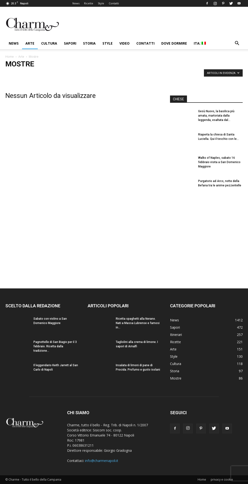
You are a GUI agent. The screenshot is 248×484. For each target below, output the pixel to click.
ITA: (200, 43)
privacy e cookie (222, 479)
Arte (29, 43)
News (75, 3)
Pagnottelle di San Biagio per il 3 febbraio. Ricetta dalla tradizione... (55, 346)
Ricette (88, 3)
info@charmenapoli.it (101, 460)
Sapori (70, 43)
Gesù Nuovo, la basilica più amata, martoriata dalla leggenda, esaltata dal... (216, 116)
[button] (237, 43)
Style (101, 3)
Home (9, 57)
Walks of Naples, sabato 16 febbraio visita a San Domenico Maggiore (219, 162)
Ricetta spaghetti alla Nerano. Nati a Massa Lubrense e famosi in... (138, 323)
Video (124, 43)
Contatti (114, 3)
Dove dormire (174, 43)
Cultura (49, 43)
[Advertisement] (206, 237)
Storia (89, 43)
